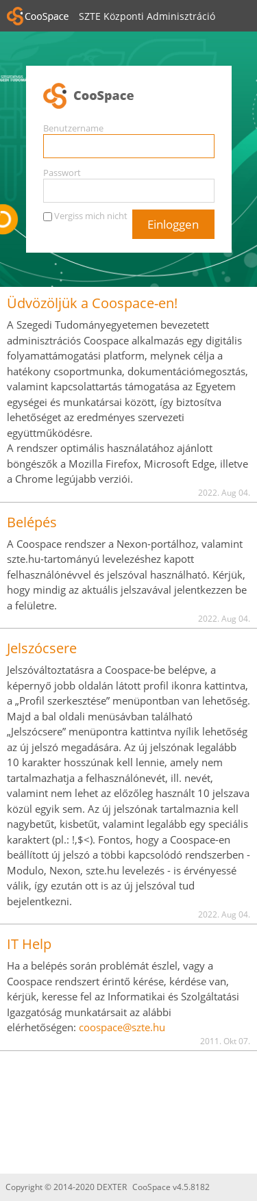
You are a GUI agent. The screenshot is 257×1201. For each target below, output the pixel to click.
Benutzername (73, 128)
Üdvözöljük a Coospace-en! (92, 303)
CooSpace (129, 96)
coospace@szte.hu (122, 1027)
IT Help (29, 944)
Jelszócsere (42, 648)
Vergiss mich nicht (90, 216)
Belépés (32, 522)
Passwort (62, 172)
